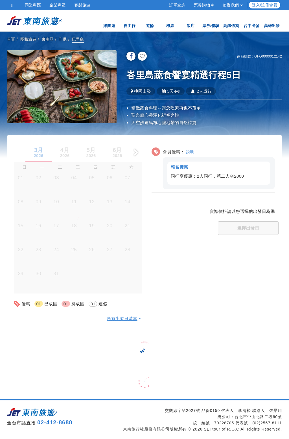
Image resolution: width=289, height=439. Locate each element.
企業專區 (57, 5)
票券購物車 (204, 5)
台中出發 (251, 20)
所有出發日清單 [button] (124, 318)
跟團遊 (109, 20)
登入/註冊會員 (264, 5)
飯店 (190, 20)
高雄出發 (272, 20)
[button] (213, 167)
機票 (170, 20)
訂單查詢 (177, 5)
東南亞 (47, 39)
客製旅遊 (82, 5)
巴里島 (78, 39)
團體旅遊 (28, 39)
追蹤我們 (233, 5)
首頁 (11, 39)
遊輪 (150, 20)
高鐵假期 (231, 20)
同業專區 (33, 5)
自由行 (129, 20)
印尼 (63, 39)
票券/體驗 (210, 20)
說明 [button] (190, 151)
